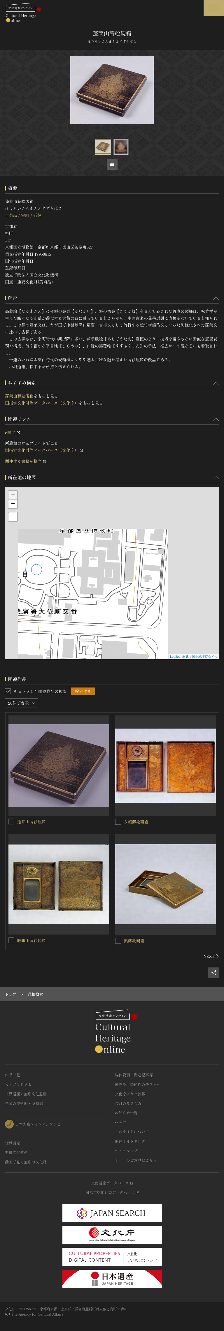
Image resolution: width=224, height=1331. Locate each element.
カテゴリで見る (18, 1084)
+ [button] (13, 495)
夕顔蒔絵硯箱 (136, 822)
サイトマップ (126, 1150)
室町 (25, 215)
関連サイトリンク (130, 1141)
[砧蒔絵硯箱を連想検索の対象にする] (118, 941)
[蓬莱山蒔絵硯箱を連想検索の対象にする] (11, 821)
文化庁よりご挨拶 (130, 1093)
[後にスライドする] (211, 956)
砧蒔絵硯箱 (134, 941)
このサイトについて (132, 1131)
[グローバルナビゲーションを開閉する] (214, 8)
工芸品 (11, 215)
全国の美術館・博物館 (24, 1103)
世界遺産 (12, 1143)
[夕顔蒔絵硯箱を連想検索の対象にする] (118, 822)
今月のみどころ (128, 1103)
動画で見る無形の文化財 (26, 1162)
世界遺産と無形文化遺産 (26, 1093)
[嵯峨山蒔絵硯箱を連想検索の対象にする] (11, 940)
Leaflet (175, 656)
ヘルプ (120, 1122)
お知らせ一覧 (126, 1112)
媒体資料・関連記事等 (134, 1075)
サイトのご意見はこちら (136, 1160)
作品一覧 (12, 1075)
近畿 (37, 215)
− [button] (13, 504)
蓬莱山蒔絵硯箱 (19, 396)
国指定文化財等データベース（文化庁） (41, 403)
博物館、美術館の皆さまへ (137, 1084)
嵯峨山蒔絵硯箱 (31, 940)
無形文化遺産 (16, 1152)
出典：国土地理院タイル (200, 656)
